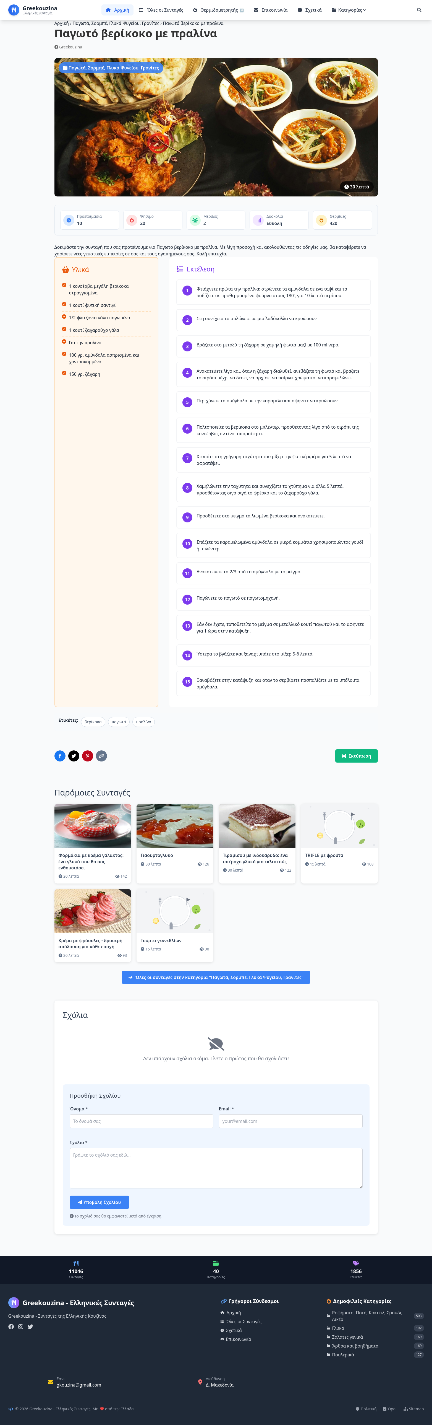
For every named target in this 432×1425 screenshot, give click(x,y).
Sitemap (414, 1408)
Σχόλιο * (79, 1142)
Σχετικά (310, 10)
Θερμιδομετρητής (216, 10)
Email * (226, 1109)
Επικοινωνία (271, 10)
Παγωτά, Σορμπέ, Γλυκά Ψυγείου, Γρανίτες (116, 23)
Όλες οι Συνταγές (161, 10)
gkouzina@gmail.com (79, 1385)
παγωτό (119, 721)
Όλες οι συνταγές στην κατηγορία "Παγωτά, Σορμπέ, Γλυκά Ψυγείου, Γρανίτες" (216, 977)
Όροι (390, 1408)
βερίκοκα (93, 721)
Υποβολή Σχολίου (99, 1202)
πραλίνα (143, 721)
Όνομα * (79, 1109)
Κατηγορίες (349, 10)
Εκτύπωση (356, 756)
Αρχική (117, 10)
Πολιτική (366, 1408)
